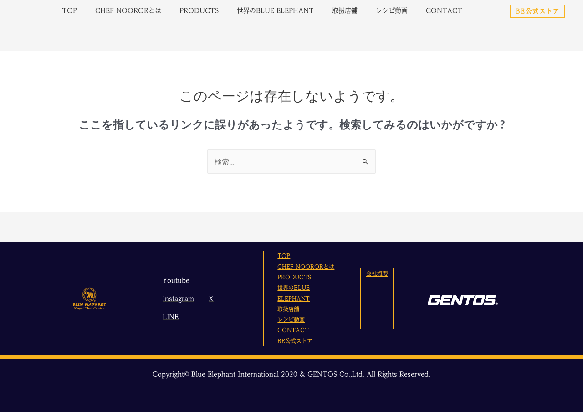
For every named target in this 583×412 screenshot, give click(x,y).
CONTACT (444, 11)
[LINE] (169, 317)
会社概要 (377, 273)
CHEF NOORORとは (128, 11)
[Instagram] (177, 298)
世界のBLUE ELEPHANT (275, 11)
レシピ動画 (392, 11)
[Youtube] (174, 280)
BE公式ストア (294, 341)
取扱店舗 (345, 11)
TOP (69, 11)
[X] (210, 298)
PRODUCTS (199, 11)
